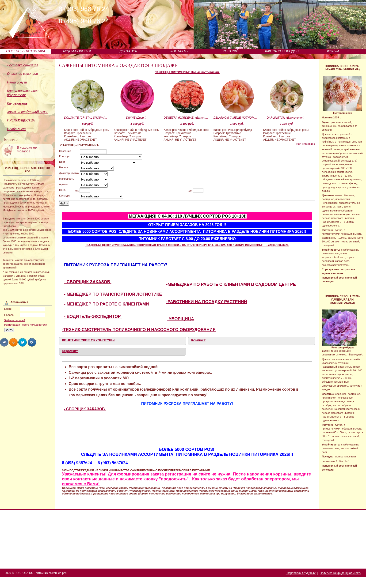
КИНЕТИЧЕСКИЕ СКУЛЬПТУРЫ (88, 340)
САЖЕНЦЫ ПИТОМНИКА (25, 51)
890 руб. (87, 123)
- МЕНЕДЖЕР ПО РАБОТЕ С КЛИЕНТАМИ (106, 304)
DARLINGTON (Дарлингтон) (285, 117)
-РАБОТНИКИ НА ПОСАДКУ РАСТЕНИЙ (206, 301)
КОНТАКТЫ (179, 51)
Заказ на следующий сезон (27, 112)
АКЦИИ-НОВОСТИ (77, 51)
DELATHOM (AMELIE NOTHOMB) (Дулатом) (236, 117)
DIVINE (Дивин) (136, 117)
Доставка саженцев (22, 65)
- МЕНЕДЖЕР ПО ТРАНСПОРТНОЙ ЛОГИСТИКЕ (113, 294)
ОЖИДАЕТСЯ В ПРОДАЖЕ (148, 65)
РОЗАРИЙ (230, 51)
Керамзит (70, 351)
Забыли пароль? (14, 320)
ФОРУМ (333, 51)
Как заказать (17, 103)
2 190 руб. (287, 123)
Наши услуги (17, 82)
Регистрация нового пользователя (25, 324)
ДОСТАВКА (128, 51)
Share (4, 342)
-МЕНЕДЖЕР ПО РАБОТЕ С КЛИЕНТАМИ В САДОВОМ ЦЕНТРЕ (231, 284)
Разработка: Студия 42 (301, 573)
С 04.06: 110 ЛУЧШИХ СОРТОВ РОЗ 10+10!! (202, 216)
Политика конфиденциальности (340, 573)
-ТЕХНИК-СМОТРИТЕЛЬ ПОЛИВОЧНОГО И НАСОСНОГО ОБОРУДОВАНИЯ (139, 329)
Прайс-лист (16, 129)
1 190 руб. (187, 123)
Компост (198, 340)
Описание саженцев (22, 73)
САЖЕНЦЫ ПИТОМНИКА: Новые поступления (187, 72)
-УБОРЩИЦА (180, 319)
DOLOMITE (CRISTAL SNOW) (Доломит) (86, 117)
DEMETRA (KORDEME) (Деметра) (186, 117)
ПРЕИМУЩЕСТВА (21, 120)
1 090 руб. (137, 123)
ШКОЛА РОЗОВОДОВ (282, 51)
